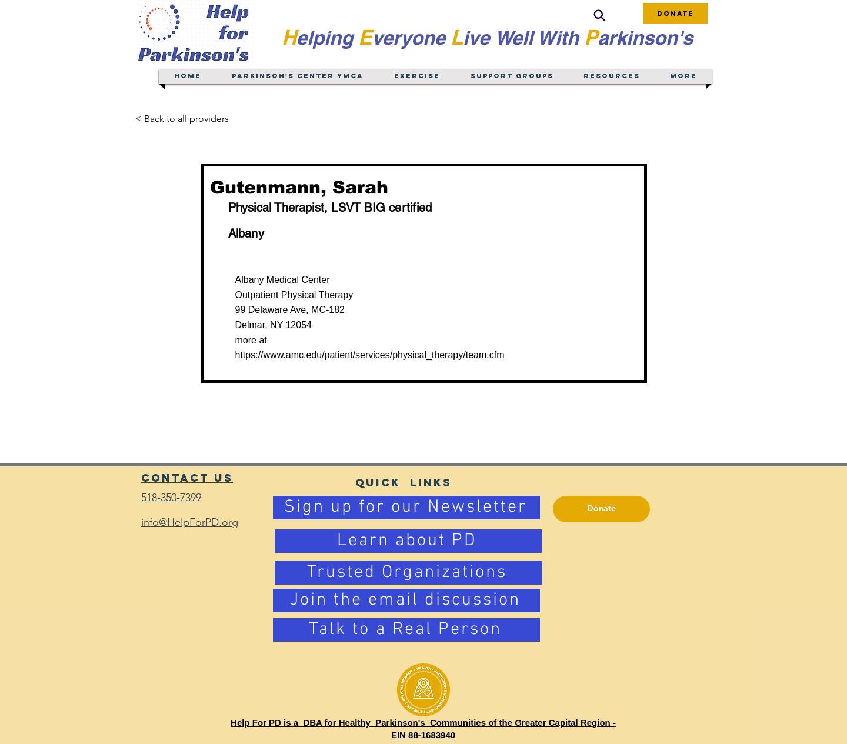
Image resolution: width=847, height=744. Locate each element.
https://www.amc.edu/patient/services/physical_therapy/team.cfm (370, 355)
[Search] (599, 16)
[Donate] (675, 13)
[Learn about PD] (408, 541)
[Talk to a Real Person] (406, 630)
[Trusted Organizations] (408, 573)
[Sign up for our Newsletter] (406, 507)
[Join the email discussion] (406, 600)
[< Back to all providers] (189, 119)
